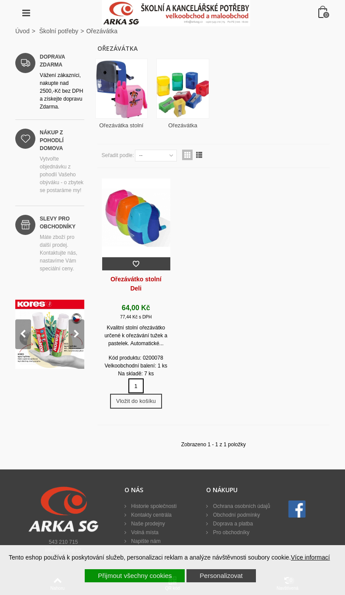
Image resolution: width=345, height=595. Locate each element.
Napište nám (145, 541)
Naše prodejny (147, 524)
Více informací (310, 557)
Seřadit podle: (118, 155)
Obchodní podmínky (235, 515)
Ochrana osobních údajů (240, 506)
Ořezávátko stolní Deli (136, 284)
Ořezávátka (182, 125)
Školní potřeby (59, 31)
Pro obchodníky (230, 532)
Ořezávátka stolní (121, 125)
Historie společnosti (153, 506)
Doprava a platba (232, 524)
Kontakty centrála (151, 515)
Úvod (22, 31)
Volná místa (144, 532)
